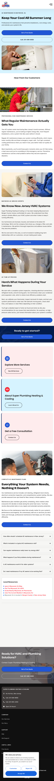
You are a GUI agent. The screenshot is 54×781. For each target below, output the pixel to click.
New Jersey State (40, 595)
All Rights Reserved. (40, 770)
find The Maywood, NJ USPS (14, 588)
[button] (50, 4)
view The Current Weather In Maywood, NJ (19, 593)
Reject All (29, 768)
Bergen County (27, 595)
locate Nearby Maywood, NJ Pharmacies (18, 590)
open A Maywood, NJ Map (13, 586)
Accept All (21, 773)
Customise (13, 768)
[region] (21, 765)
